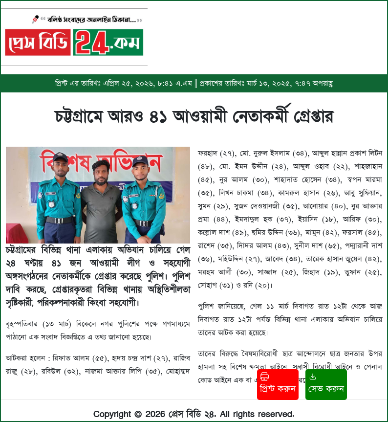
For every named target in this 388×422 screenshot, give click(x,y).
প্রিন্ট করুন (278, 383)
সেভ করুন (326, 383)
